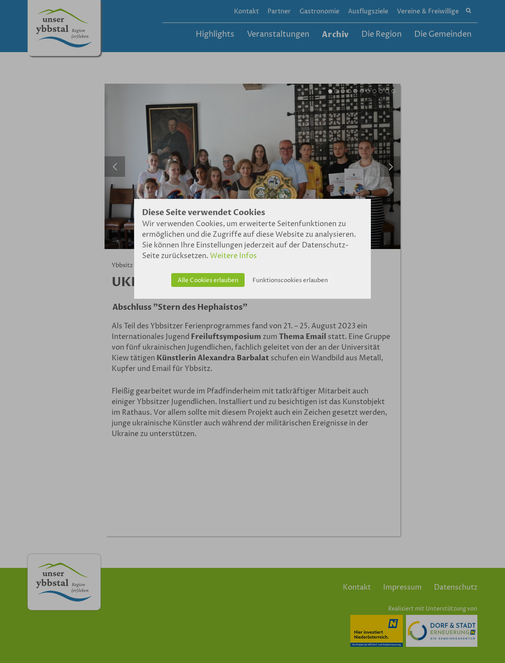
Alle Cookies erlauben (208, 280)
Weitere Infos (233, 256)
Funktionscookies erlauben (290, 280)
